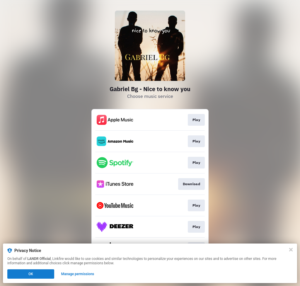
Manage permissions (77, 274)
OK (30, 274)
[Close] (291, 249)
